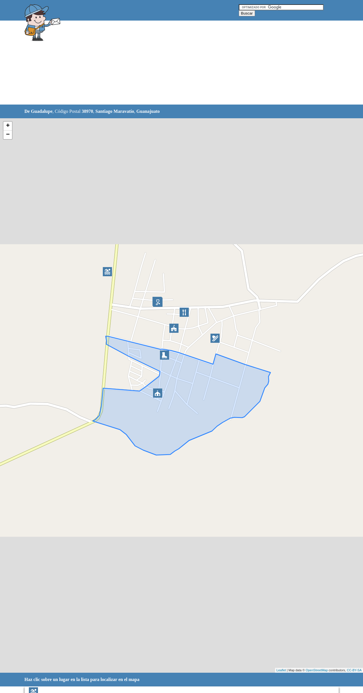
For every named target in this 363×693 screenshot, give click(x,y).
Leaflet (281, 670)
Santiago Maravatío (114, 111)
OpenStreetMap (317, 670)
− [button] (8, 135)
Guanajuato (148, 111)
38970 (87, 111)
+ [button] (8, 126)
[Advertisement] (167, 63)
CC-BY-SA (354, 670)
